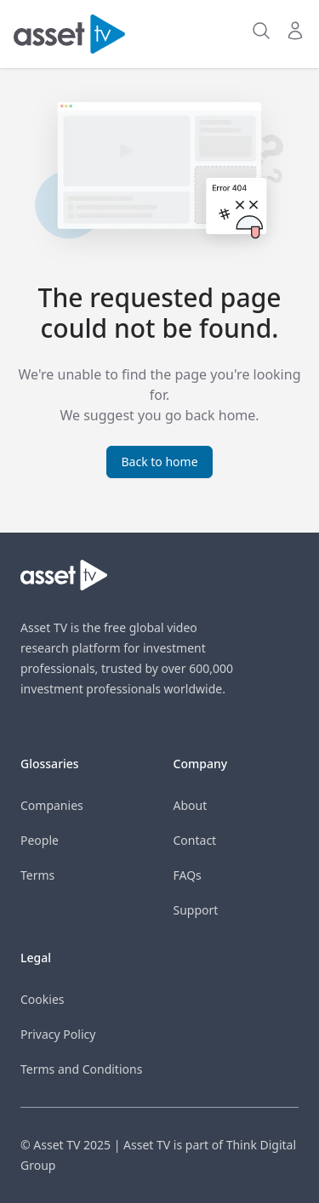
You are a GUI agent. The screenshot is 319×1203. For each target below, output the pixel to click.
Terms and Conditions (81, 1069)
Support (196, 910)
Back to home (159, 461)
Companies (51, 805)
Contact (195, 840)
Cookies (42, 999)
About (191, 805)
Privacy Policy (57, 1034)
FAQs (188, 875)
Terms (37, 875)
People (39, 840)
